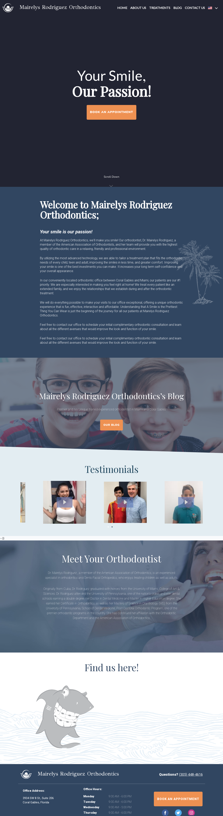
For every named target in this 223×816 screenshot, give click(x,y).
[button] (213, 8)
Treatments (159, 8)
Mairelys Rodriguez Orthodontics (51, 7)
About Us (138, 8)
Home (122, 8)
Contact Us (195, 8)
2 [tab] (112, 526)
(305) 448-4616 (191, 774)
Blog (177, 8)
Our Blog (111, 425)
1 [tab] (108, 526)
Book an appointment (178, 799)
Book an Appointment (111, 112)
